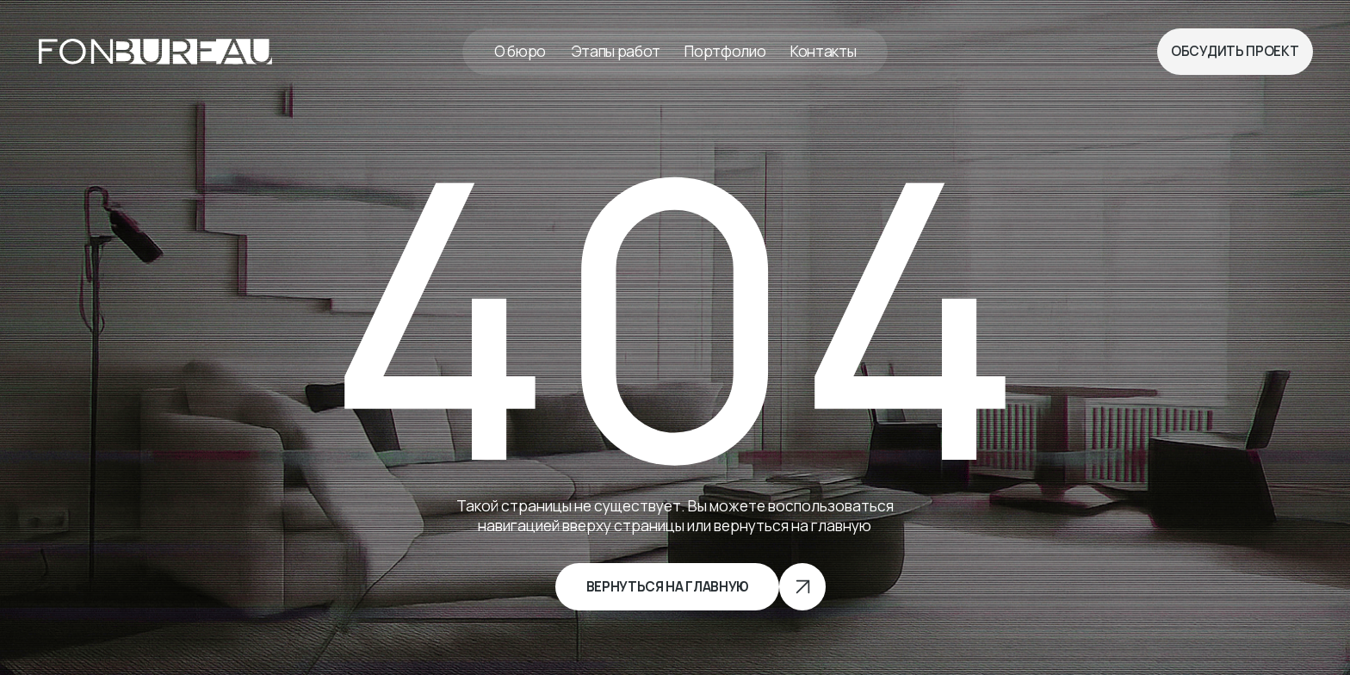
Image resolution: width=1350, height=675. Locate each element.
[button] (1235, 51)
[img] (155, 52)
